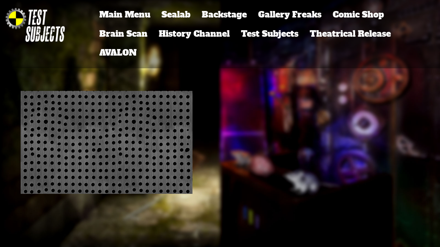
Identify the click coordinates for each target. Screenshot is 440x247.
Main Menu (124, 14)
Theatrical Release (350, 33)
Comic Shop (358, 14)
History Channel (194, 33)
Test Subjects (269, 33)
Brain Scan (123, 33)
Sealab (176, 14)
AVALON (118, 52)
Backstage (224, 14)
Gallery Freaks (289, 14)
